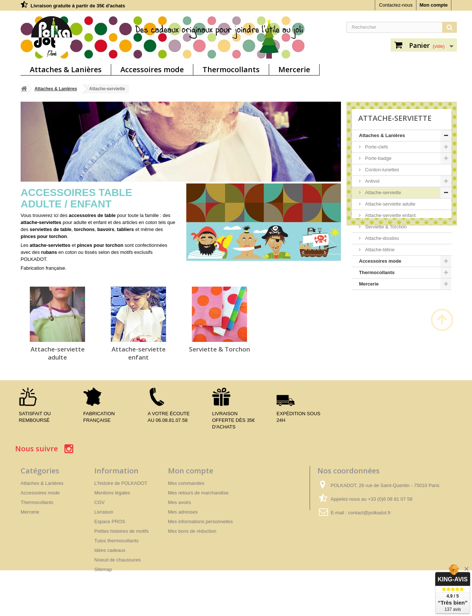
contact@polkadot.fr (369, 512)
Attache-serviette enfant (139, 353)
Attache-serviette (382, 192)
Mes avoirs (179, 502)
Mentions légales (112, 493)
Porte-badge (377, 158)
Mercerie (294, 69)
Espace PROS (109, 521)
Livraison (103, 512)
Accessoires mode (152, 69)
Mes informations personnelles (200, 521)
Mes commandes (186, 483)
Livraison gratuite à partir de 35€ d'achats (78, 5)
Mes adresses (183, 512)
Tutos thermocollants (116, 540)
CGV (99, 502)
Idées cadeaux (110, 550)
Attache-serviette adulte (58, 353)
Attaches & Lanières (66, 69)
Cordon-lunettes (381, 169)
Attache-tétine (379, 249)
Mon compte (433, 5)
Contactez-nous (395, 5)
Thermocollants (231, 69)
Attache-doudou (381, 238)
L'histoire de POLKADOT (120, 483)
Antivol (372, 181)
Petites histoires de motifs (121, 531)
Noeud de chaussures (117, 560)
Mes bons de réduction (192, 531)
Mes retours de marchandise (198, 493)
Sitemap (103, 569)
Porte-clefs (376, 147)
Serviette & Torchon (219, 349)
